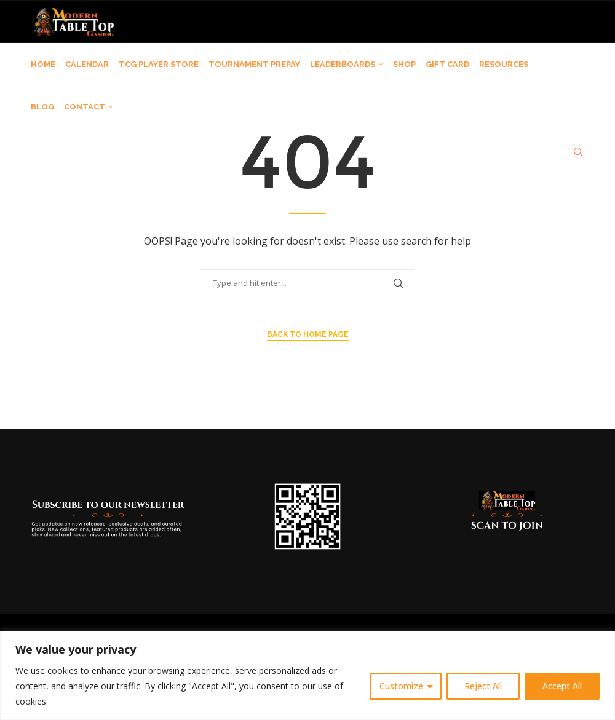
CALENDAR (87, 64)
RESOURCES (503, 64)
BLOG (42, 106)
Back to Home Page (308, 334)
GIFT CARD (447, 64)
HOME (43, 64)
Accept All (562, 686)
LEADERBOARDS (342, 64)
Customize (401, 686)
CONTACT (84, 106)
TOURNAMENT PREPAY (254, 64)
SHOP (404, 64)
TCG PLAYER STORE (159, 64)
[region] (307, 675)
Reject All (483, 686)
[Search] (578, 152)
